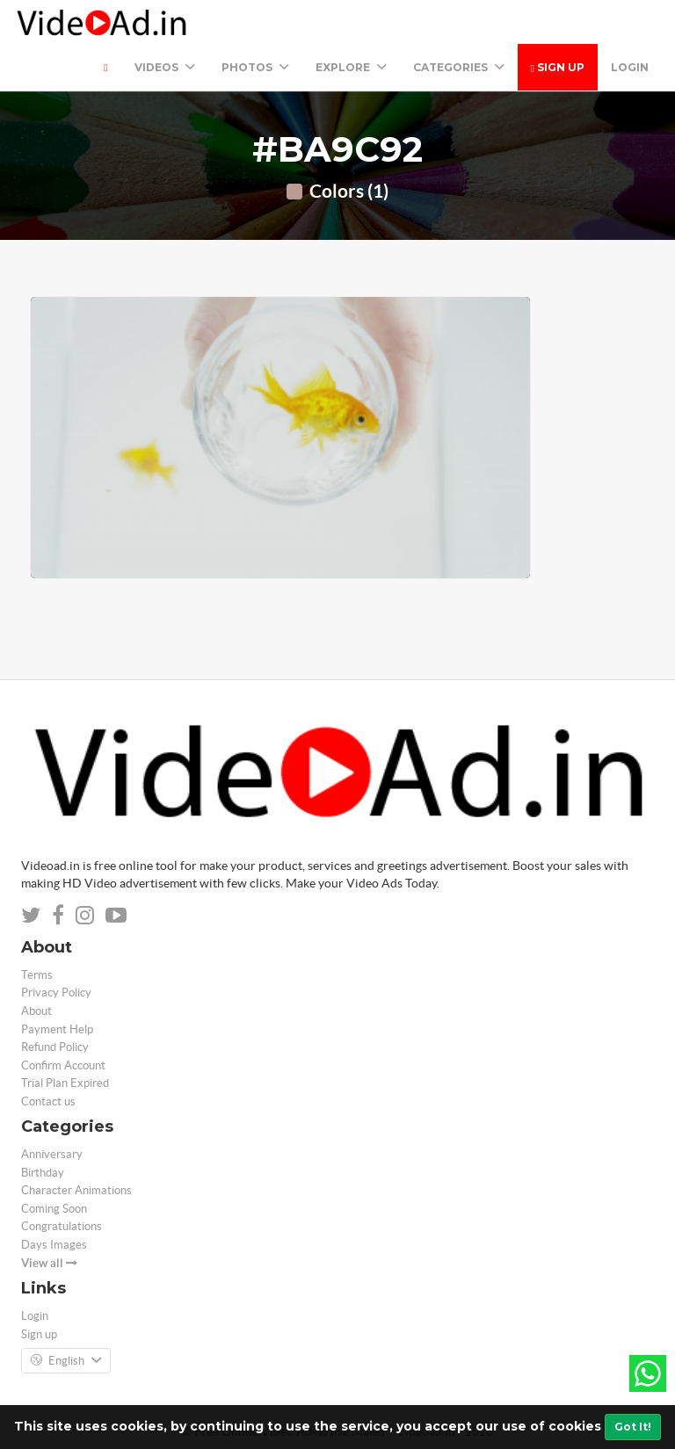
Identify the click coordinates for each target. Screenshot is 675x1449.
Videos (164, 67)
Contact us (48, 1101)
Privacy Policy (56, 992)
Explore (351, 67)
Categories (458, 67)
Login (630, 67)
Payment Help (57, 1029)
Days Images (54, 1244)
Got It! (632, 1426)
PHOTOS (255, 67)
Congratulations (61, 1226)
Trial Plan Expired (65, 1083)
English (66, 1361)
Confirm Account (63, 1065)
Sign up (557, 67)
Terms (37, 975)
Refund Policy (55, 1047)
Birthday (42, 1172)
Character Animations (76, 1190)
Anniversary (52, 1154)
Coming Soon (54, 1208)
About (36, 1011)
